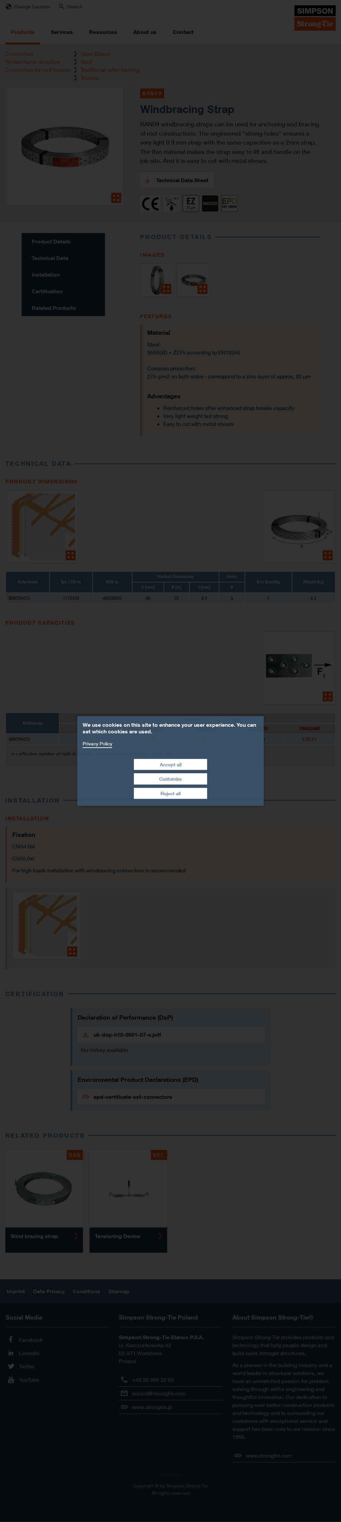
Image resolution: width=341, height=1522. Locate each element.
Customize (170, 779)
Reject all (170, 793)
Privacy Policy (97, 743)
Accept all (170, 764)
